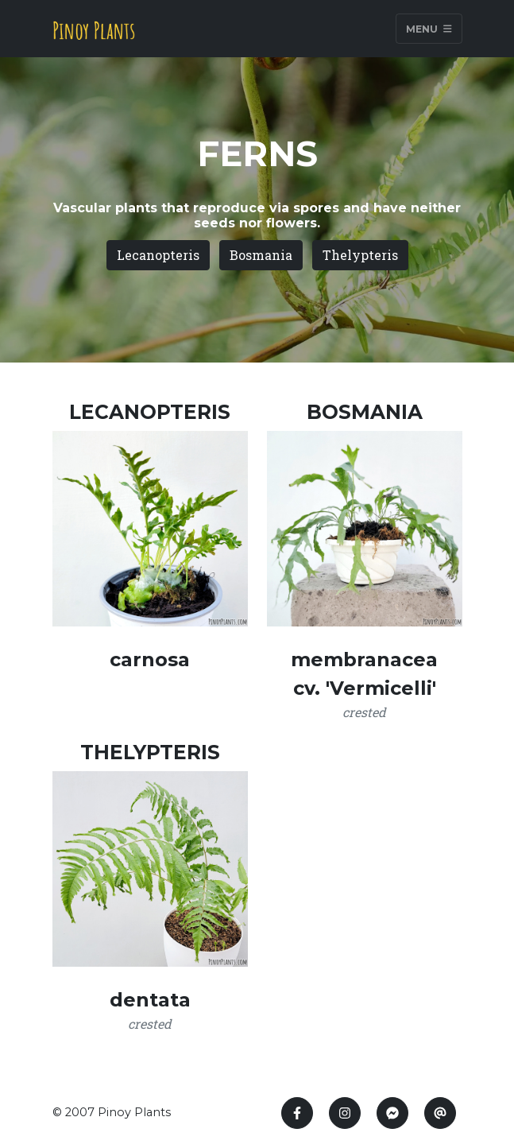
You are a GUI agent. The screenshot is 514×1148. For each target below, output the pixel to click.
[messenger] (392, 1113)
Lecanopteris (158, 254)
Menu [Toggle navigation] (429, 28)
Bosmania (261, 254)
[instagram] (345, 1113)
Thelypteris (360, 254)
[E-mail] (440, 1113)
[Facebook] (297, 1113)
